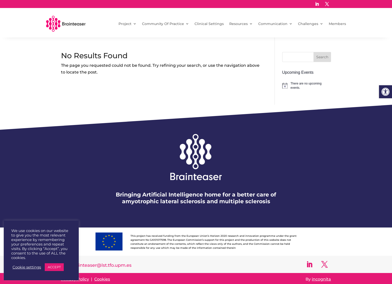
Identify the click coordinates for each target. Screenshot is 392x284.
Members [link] (337, 24)
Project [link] (125, 24)
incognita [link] (321, 279)
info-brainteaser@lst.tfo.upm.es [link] (96, 265)
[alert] (306, 86)
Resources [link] (238, 24)
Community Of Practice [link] (163, 24)
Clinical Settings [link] (209, 24)
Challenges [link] (308, 24)
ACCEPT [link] (54, 267)
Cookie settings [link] (26, 267)
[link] (385, 91)
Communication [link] (273, 24)
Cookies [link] (102, 279)
